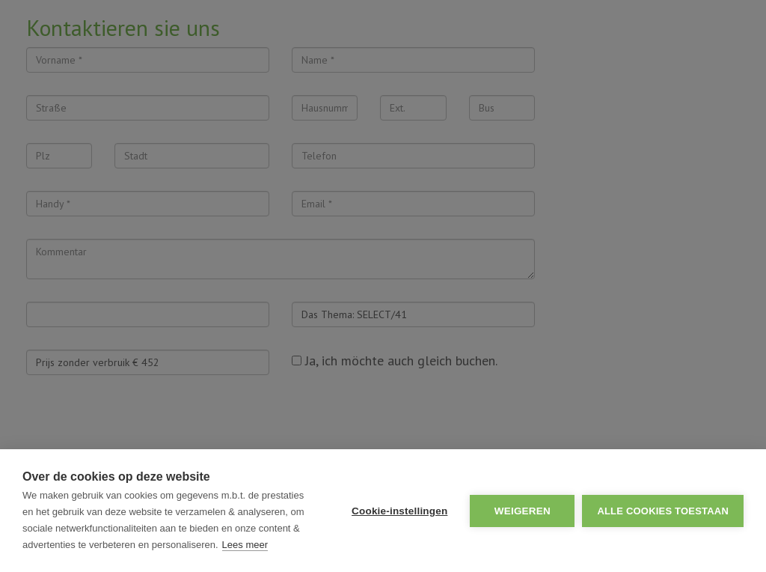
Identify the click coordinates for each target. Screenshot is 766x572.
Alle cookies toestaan (663, 511)
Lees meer (245, 544)
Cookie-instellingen (399, 511)
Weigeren (522, 511)
